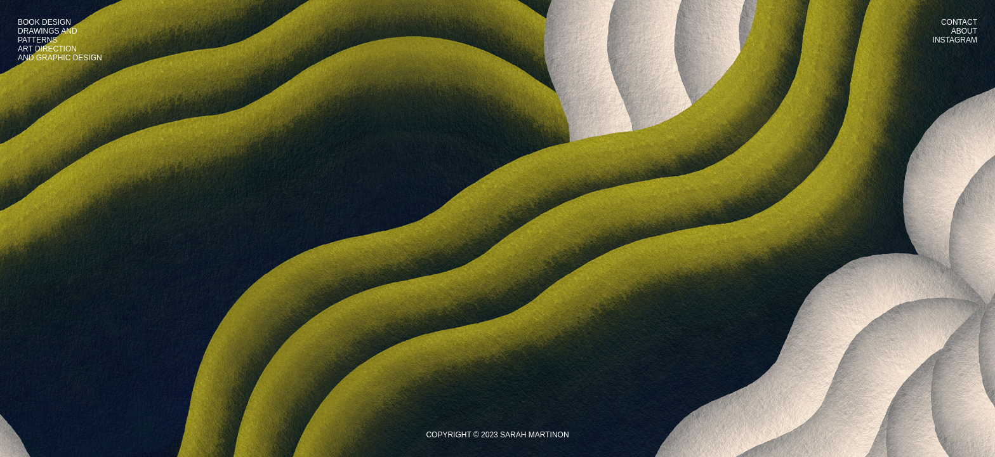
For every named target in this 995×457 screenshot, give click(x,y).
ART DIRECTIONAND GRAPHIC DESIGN (60, 53)
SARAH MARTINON (534, 434)
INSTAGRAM (955, 40)
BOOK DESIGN (44, 22)
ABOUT (964, 31)
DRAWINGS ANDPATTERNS (47, 35)
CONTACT (959, 22)
